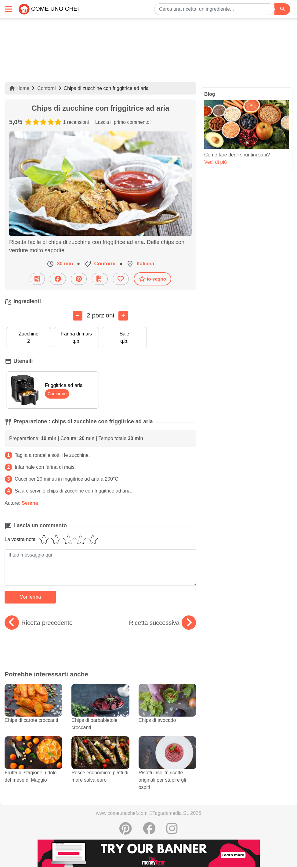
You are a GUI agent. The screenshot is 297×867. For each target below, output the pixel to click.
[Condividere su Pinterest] (79, 279)
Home (19, 88)
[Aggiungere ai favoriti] (121, 279)
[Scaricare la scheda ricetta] (100, 279)
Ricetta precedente (39, 622)
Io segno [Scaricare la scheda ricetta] (152, 278)
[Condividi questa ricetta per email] (37, 279)
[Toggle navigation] (8, 9)
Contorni (46, 88)
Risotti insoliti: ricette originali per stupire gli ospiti (167, 770)
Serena (30, 503)
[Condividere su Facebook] (58, 279)
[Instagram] (172, 831)
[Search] (282, 9)
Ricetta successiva (162, 622)
